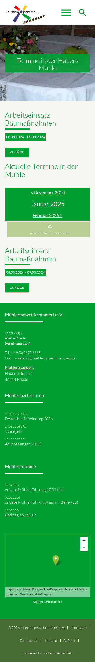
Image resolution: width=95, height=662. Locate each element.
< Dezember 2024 (47, 192)
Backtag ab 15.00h (21, 515)
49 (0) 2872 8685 (27, 352)
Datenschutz (29, 640)
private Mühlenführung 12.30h (49, 233)
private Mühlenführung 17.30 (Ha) (35, 490)
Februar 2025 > (47, 215)
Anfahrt (69, 640)
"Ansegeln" (14, 431)
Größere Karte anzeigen (47, 601)
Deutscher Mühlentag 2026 (29, 419)
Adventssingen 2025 (23, 444)
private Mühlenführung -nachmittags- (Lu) (41, 502)
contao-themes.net (57, 653)
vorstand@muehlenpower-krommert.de (44, 358)
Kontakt (51, 640)
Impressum (78, 627)
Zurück (17, 152)
